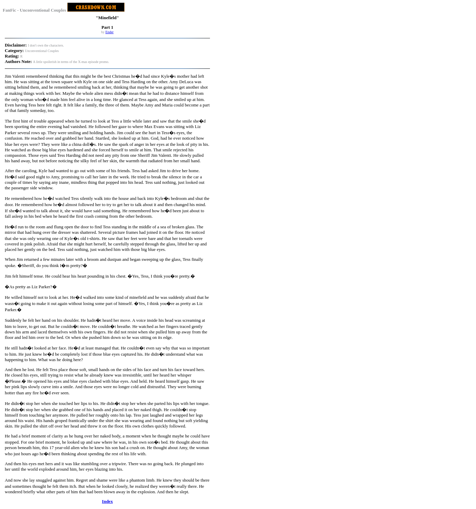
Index (107, 501)
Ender (109, 32)
